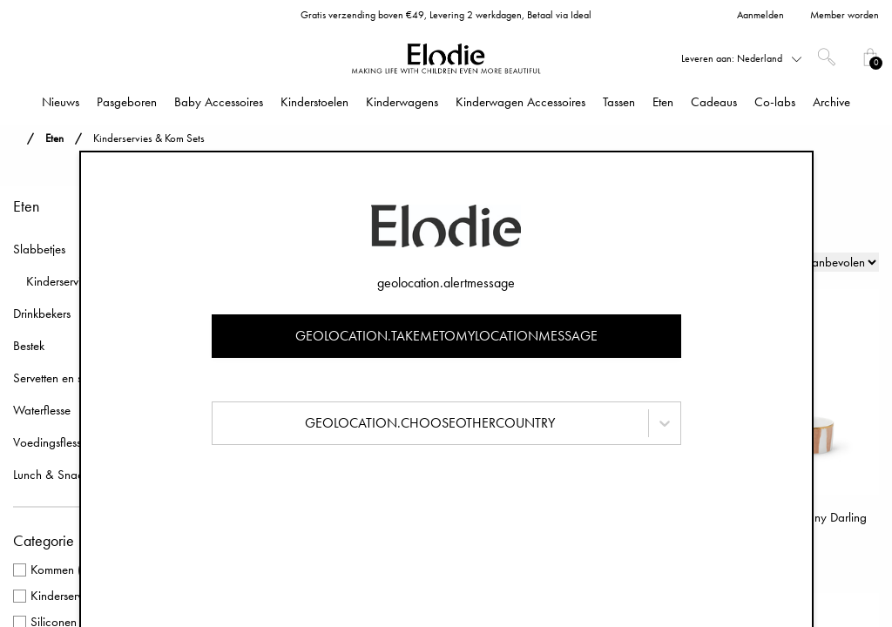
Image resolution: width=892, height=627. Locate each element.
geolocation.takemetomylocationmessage (446, 336)
